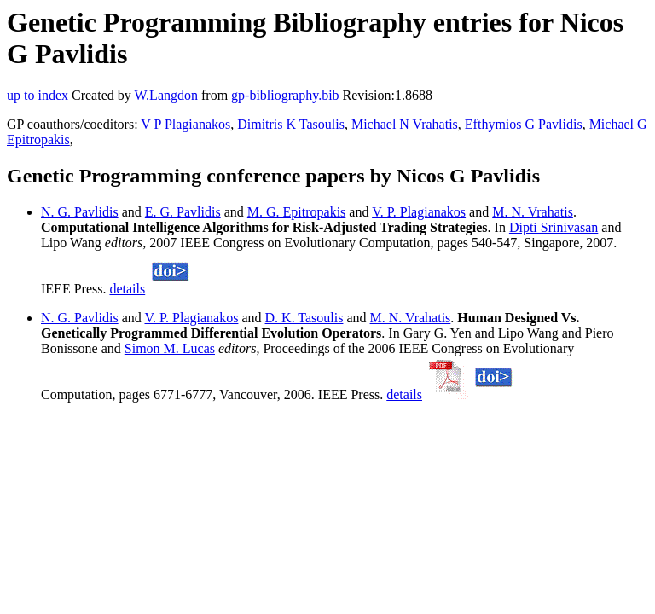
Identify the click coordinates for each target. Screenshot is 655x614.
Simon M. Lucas (170, 348)
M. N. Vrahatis (532, 212)
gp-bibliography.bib (285, 95)
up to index (37, 95)
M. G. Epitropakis (296, 212)
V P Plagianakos (185, 124)
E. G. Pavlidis (183, 212)
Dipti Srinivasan (553, 227)
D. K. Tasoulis (304, 317)
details (127, 288)
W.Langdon (166, 95)
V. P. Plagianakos (419, 212)
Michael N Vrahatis (404, 124)
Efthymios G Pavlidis (524, 124)
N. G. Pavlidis (80, 212)
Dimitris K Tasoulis (291, 124)
